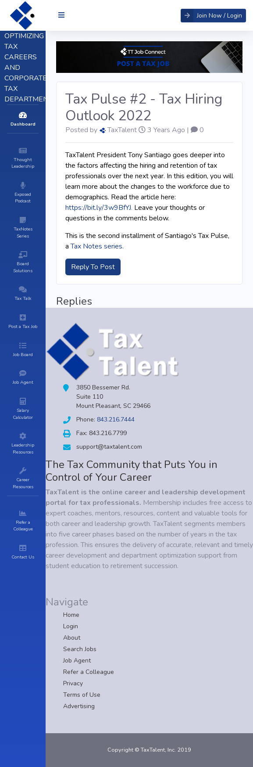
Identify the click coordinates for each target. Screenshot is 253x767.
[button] (213, 15)
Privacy (73, 683)
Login (70, 626)
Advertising (79, 706)
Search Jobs (79, 649)
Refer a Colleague (88, 672)
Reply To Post (93, 267)
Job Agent (77, 660)
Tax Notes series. (97, 246)
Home (71, 615)
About (71, 638)
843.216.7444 (116, 419)
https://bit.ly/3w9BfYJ (98, 207)
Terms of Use (81, 695)
